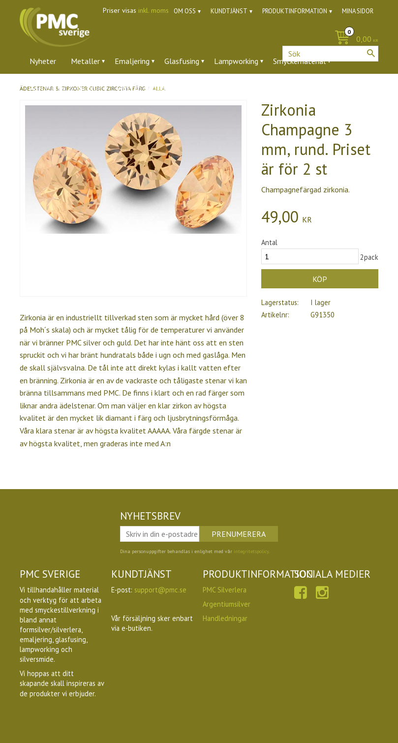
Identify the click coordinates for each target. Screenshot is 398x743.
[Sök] (371, 53)
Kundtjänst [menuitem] (229, 11)
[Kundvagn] (354, 39)
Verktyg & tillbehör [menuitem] (148, 88)
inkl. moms (153, 10)
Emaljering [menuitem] (132, 61)
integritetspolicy (251, 551)
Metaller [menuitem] (85, 61)
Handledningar (225, 618)
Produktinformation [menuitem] (294, 11)
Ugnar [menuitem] (204, 88)
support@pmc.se (160, 589)
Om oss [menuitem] (185, 11)
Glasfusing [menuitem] (181, 61)
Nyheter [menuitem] (43, 61)
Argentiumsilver (226, 604)
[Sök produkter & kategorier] (330, 54)
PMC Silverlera (224, 589)
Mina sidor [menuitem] (357, 11)
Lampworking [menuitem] (236, 61)
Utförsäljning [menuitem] (251, 88)
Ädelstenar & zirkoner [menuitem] (66, 88)
